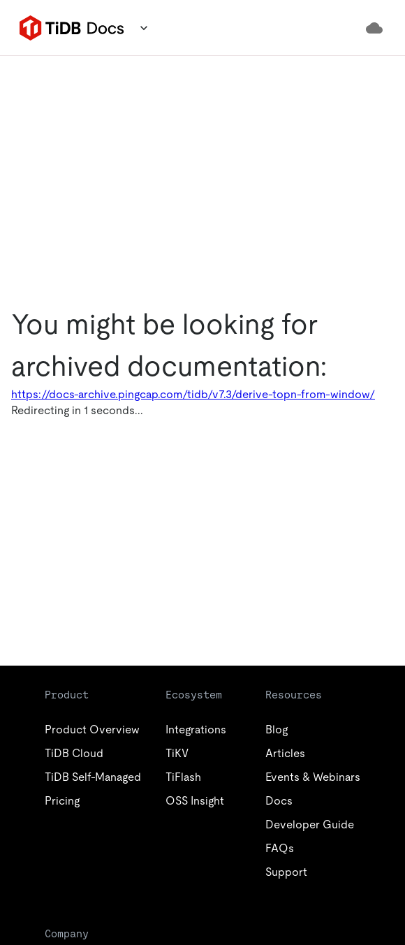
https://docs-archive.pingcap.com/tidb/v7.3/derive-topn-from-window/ (193, 394)
